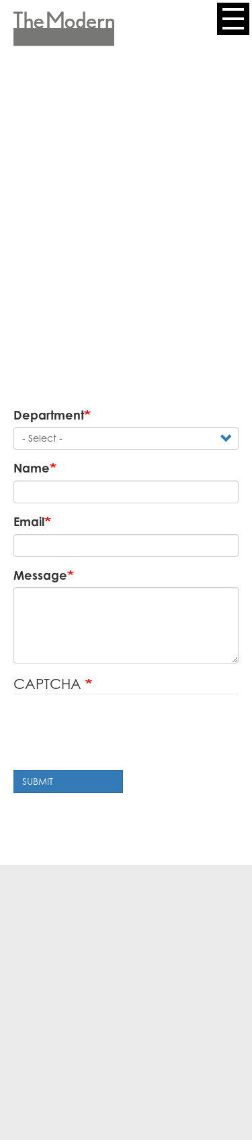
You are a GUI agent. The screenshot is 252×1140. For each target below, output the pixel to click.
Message (40, 575)
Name (31, 467)
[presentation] (115, 734)
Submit (37, 781)
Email (28, 521)
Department (48, 414)
